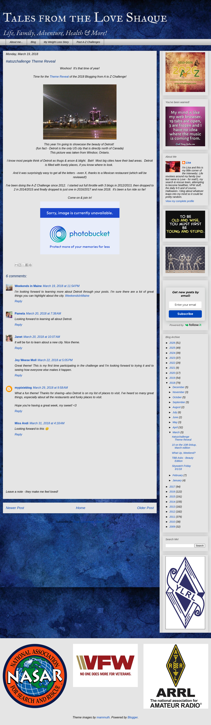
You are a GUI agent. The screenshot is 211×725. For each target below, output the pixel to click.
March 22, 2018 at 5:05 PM (55, 360)
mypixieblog (23, 387)
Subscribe (185, 314)
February (177, 475)
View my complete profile (179, 201)
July (175, 412)
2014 (173, 501)
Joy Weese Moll (26, 360)
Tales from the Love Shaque (85, 17)
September (179, 402)
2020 (173, 372)
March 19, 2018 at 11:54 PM (61, 286)
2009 (173, 526)
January (177, 480)
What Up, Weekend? (184, 452)
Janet (18, 336)
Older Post (145, 508)
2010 (173, 521)
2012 (173, 511)
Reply (18, 301)
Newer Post (15, 508)
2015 (173, 496)
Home (80, 508)
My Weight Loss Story (56, 42)
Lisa (188, 162)
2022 (173, 362)
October (177, 397)
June (175, 417)
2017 (173, 486)
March (176, 432)
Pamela (20, 313)
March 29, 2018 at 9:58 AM (50, 387)
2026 (173, 342)
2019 (173, 377)
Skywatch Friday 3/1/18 (181, 467)
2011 (173, 516)
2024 (173, 352)
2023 (173, 357)
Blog (33, 42)
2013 (173, 506)
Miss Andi (21, 423)
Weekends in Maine (28, 286)
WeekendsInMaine (77, 295)
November (178, 392)
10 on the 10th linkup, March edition (184, 446)
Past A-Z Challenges (88, 42)
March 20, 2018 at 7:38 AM (43, 313)
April (175, 427)
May (175, 422)
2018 (173, 382)
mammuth (103, 717)
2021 (173, 367)
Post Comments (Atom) (89, 521)
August (176, 407)
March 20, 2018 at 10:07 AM (41, 336)
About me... (16, 42)
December (178, 387)
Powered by (185, 325)
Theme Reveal (59, 76)
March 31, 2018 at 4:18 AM (47, 423)
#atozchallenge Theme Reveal (181, 438)
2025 (173, 347)
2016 (173, 491)
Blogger (133, 717)
